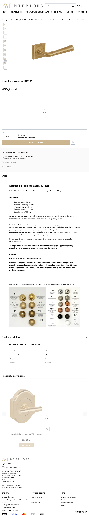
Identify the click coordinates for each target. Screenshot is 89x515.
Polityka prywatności (67, 497)
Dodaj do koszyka (35, 137)
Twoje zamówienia (37, 494)
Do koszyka (26, 440)
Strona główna (6, 20)
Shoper (84, 511)
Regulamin (64, 494)
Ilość (3, 127)
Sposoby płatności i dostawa (10, 499)
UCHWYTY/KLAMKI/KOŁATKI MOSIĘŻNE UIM (26, 20)
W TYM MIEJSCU (67, 279)
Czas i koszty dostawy (8, 502)
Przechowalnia (35, 497)
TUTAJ (45, 279)
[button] (73, 6)
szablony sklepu (68, 511)
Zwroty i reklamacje (8, 492)
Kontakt (63, 500)
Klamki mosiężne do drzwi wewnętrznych (55, 20)
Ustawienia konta (36, 492)
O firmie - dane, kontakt (68, 492)
